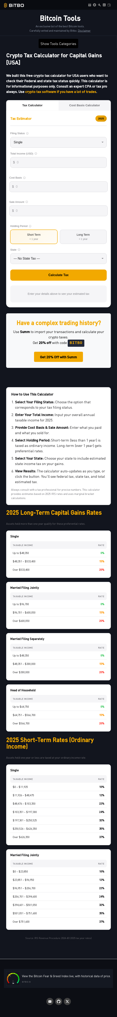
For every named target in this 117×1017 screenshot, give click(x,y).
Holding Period (20, 226)
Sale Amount (18, 201)
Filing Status (19, 133)
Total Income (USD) (23, 153)
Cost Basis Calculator (84, 105)
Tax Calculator (32, 105)
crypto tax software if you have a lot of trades (60, 91)
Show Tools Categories (58, 43)
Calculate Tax (59, 275)
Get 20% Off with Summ (58, 356)
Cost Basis (17, 177)
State (15, 249)
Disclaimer (84, 30)
